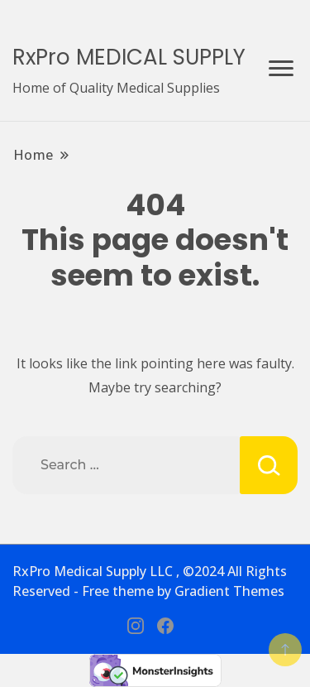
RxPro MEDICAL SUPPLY (129, 57)
